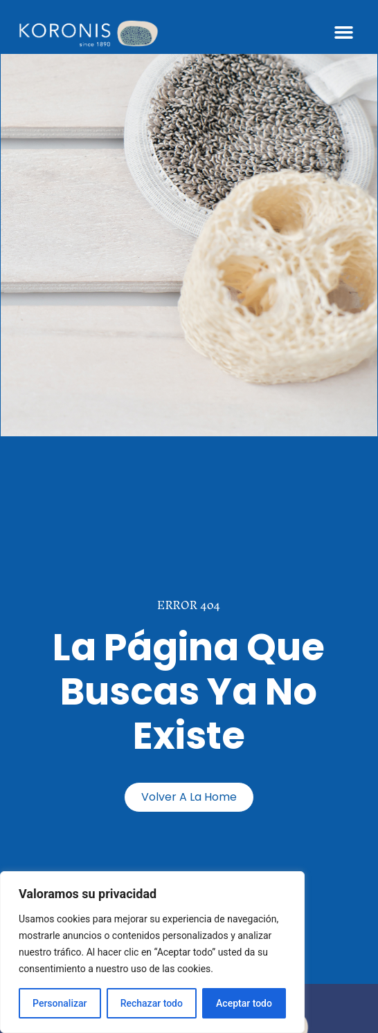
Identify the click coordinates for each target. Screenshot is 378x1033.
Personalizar (60, 1003)
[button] (344, 32)
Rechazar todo (151, 1003)
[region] (152, 952)
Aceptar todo (244, 1003)
